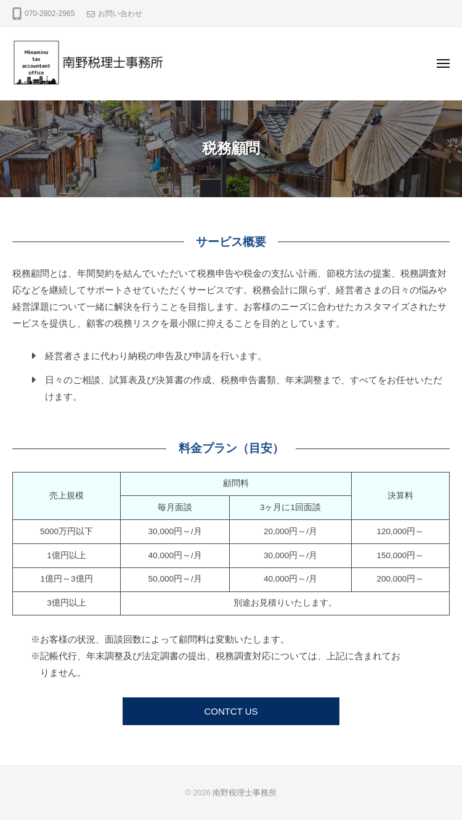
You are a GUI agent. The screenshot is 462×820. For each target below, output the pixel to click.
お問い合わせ (120, 13)
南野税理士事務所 (245, 792)
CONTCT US (230, 711)
